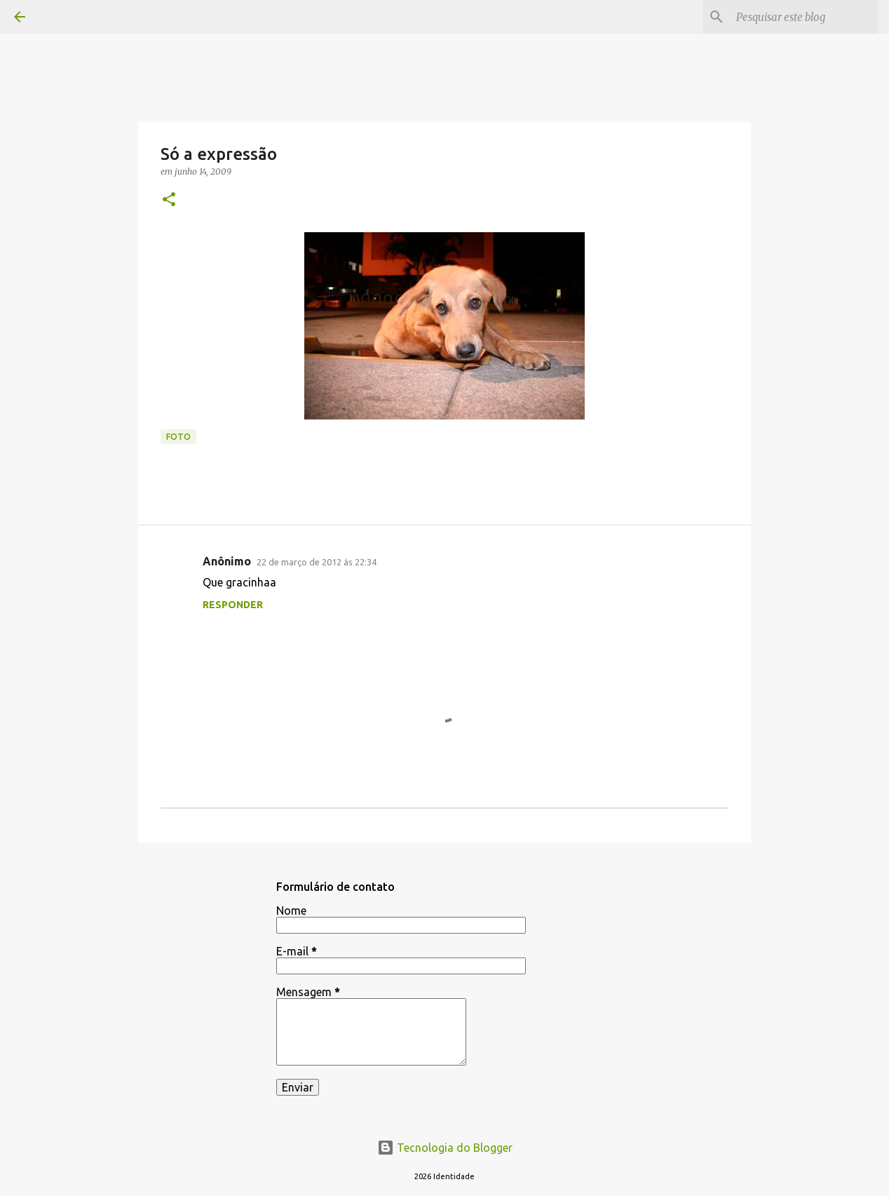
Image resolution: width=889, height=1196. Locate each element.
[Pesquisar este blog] (804, 17)
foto (178, 436)
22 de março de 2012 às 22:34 (316, 562)
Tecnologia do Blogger (445, 1147)
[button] (169, 200)
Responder (233, 604)
